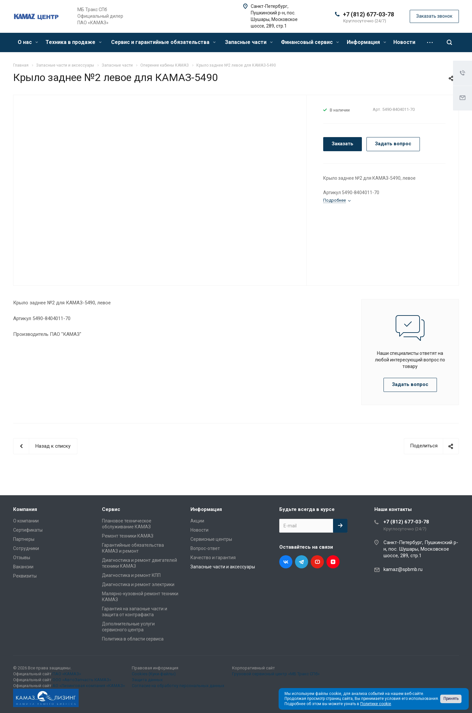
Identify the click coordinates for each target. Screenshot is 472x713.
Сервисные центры (211, 539)
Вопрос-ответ (205, 548)
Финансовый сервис (310, 42)
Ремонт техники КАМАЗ (127, 536)
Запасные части (249, 42)
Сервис (111, 509)
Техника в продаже (74, 42)
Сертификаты (28, 530)
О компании (26, 520)
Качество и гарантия (213, 557)
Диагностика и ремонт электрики (138, 584)
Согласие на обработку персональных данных (178, 685)
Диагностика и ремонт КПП (131, 575)
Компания (25, 509)
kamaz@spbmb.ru (403, 569)
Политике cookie (375, 704)
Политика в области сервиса (133, 639)
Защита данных (147, 679)
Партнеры (23, 539)
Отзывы (21, 557)
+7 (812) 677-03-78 (368, 14)
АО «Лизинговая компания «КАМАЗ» (88, 685)
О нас (28, 42)
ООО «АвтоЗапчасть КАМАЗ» (81, 679)
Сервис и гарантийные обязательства (163, 42)
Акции (197, 520)
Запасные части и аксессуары (222, 566)
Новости (404, 42)
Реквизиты (25, 576)
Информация (366, 42)
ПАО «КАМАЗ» (66, 673)
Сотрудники (26, 548)
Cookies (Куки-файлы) (154, 673)
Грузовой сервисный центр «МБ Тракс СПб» (276, 673)
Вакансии (23, 566)
